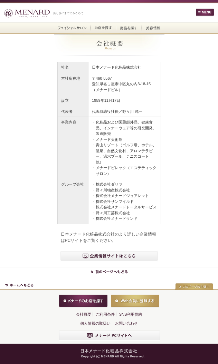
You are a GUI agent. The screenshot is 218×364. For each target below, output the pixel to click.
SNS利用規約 (130, 314)
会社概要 (83, 314)
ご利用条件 (105, 314)
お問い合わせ (126, 323)
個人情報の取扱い (95, 323)
